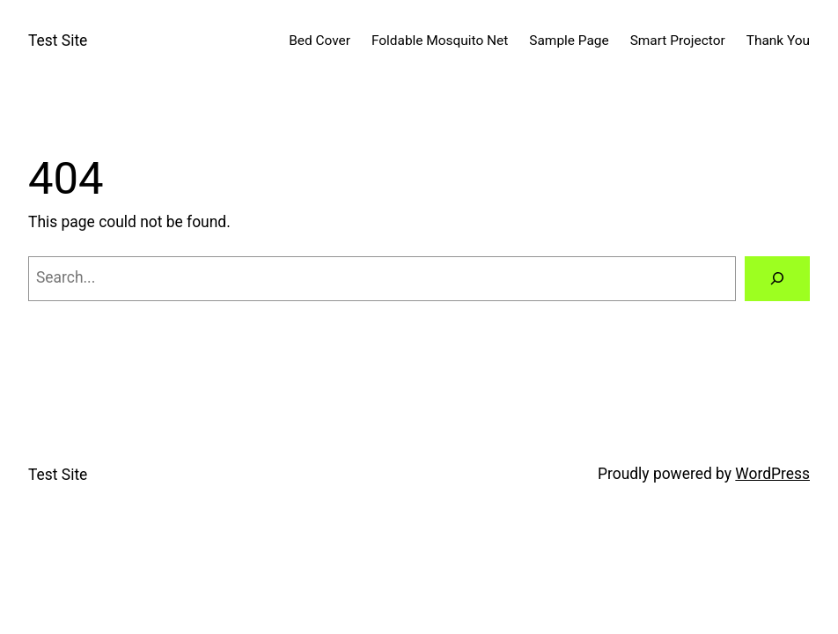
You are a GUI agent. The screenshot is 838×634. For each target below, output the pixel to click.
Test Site (57, 40)
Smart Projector (677, 40)
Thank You (778, 40)
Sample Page (568, 40)
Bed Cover (319, 40)
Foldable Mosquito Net (439, 40)
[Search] (777, 278)
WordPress (772, 474)
